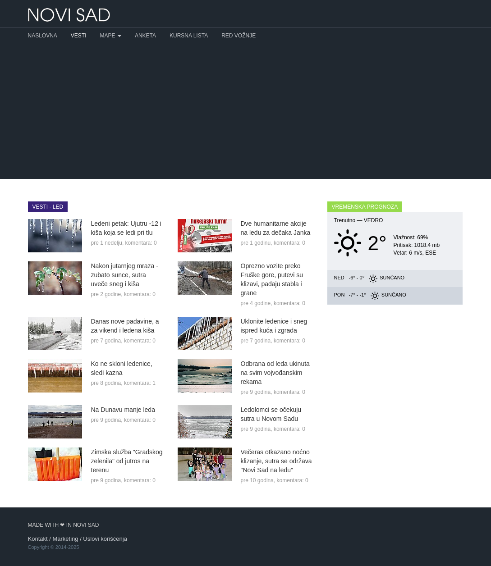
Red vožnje (238, 35)
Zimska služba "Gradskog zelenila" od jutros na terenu (127, 461)
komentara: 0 (141, 243)
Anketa (145, 35)
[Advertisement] (245, 111)
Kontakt (38, 538)
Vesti (79, 35)
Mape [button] (110, 35)
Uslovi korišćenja (105, 538)
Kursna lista (189, 35)
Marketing (65, 538)
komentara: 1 (140, 383)
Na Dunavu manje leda (123, 409)
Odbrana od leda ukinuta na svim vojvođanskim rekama (275, 372)
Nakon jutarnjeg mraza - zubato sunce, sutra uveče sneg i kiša (124, 275)
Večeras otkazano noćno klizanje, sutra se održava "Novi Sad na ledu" (276, 461)
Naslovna (42, 35)
